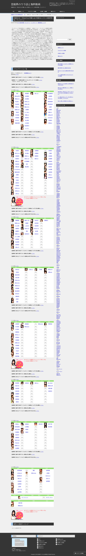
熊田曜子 (36, 155)
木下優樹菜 (27, 161)
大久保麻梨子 (50, 93)
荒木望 (17, 112)
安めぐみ (19, 478)
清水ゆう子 (27, 228)
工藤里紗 (36, 153)
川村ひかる (17, 188)
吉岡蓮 (48, 473)
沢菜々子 (17, 247)
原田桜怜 (17, 399)
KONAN (50, 166)
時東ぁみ (50, 272)
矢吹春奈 (19, 481)
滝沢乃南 (17, 277)
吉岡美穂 (48, 470)
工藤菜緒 (36, 150)
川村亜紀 (17, 185)
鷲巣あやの (20, 505)
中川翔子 (17, 329)
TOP (13, 11)
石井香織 (27, 96)
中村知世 (17, 348)
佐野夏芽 (17, 239)
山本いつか (19, 489)
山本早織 (19, 491)
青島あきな (17, 98)
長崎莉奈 (17, 332)
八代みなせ (19, 473)
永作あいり (17, 334)
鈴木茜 (36, 231)
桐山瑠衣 (27, 166)
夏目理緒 (17, 356)
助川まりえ (36, 228)
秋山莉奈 (17, 104)
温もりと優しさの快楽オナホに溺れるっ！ (65, 101)
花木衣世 (17, 391)
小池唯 (50, 153)
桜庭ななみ (17, 223)
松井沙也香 (17, 429)
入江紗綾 (27, 123)
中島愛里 (17, 340)
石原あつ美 (27, 104)
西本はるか (27, 326)
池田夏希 (27, 93)
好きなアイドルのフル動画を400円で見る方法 (66, 71)
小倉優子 (50, 109)
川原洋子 (17, 182)
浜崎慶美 (17, 393)
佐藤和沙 (17, 228)
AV (18, 22)
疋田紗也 (27, 383)
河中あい (17, 177)
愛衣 (17, 93)
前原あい (17, 424)
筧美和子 (17, 158)
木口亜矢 (27, 153)
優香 (34, 470)
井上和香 (27, 120)
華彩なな (17, 161)
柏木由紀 (17, 164)
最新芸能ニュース (41, 22)
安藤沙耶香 (17, 123)
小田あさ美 (50, 114)
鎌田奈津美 (17, 172)
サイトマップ (72, 0)
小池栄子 (50, 150)
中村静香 (17, 345)
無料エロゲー (53, 11)
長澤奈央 (17, 337)
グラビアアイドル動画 (32, 11)
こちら (17, 74)
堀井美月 (50, 391)
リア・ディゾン (25, 497)
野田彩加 (50, 323)
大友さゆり (50, 98)
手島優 (40, 269)
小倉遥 (50, 106)
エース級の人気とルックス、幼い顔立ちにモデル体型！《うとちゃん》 (65, 98)
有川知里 (17, 114)
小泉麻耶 (50, 158)
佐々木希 (17, 225)
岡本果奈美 (50, 104)
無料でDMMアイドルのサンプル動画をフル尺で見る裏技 (66, 64)
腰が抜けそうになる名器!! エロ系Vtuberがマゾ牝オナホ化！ (66, 84)
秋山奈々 (17, 101)
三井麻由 (27, 426)
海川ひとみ (17, 153)
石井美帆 (27, 98)
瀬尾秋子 (46, 220)
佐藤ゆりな (17, 233)
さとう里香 (17, 236)
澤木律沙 (17, 244)
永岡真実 (17, 323)
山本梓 (19, 486)
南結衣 (26, 432)
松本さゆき (17, 440)
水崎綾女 (27, 424)
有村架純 (17, 117)
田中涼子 (17, 293)
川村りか (17, 193)
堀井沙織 (50, 388)
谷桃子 (17, 299)
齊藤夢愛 (17, 220)
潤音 (27, 231)
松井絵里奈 (17, 426)
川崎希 (17, 174)
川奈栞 (17, 180)
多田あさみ (17, 285)
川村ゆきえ (17, 190)
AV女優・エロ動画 (43, 11)
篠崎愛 (26, 223)
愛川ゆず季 (17, 96)
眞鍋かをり (17, 445)
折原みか (50, 123)
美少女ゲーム (62, 11)
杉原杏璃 (36, 225)
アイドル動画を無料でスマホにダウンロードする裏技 (65, 75)
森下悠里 (50, 426)
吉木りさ (48, 478)
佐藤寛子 (17, 231)
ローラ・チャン (49, 497)
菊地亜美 (27, 150)
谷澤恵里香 (19, 470)
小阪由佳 (50, 161)
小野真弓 (50, 120)
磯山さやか (27, 106)
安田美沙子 (19, 475)
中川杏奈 (17, 326)
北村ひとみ (27, 158)
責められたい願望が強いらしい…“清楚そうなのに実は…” (65, 88)
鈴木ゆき (36, 233)
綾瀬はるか (17, 109)
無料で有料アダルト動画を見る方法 (64, 67)
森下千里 (50, 424)
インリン (27, 128)
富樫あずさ (50, 269)
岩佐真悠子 (27, 125)
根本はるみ (40, 323)
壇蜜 (17, 301)
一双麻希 (27, 109)
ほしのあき (50, 383)
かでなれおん (17, 169)
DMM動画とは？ (27, 73)
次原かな (31, 269)
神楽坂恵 (17, 155)
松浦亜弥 (17, 432)
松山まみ (17, 442)
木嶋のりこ (27, 155)
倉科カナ (36, 158)
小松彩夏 (50, 169)
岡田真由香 (50, 101)
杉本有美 (36, 223)
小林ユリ (50, 174)
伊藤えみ (27, 114)
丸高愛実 (17, 448)
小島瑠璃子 (50, 164)
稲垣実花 (27, 117)
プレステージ (27, 22)
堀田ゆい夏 (50, 385)
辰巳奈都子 (17, 290)
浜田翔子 (17, 396)
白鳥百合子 (27, 233)
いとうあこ (27, 112)
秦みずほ (17, 385)
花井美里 (17, 388)
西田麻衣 (27, 323)
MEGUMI (41, 424)
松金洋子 (17, 434)
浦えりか (36, 93)
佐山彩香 (17, 241)
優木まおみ (33, 473)
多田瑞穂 (17, 288)
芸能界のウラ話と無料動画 (25, 4)
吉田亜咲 (48, 481)
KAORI (17, 150)
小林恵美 (50, 172)
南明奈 (26, 429)
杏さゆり (17, 120)
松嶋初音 (17, 437)
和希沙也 (17, 166)
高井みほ (17, 269)
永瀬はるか (17, 342)
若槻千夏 (20, 502)
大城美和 (50, 96)
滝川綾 (17, 272)
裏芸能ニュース (21, 11)
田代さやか (17, 282)
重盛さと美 (27, 220)
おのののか (50, 117)
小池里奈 (50, 155)
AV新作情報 (21, 22)
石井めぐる (27, 101)
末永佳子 (36, 220)
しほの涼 (27, 225)
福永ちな (36, 383)
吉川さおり (48, 475)
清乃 (27, 164)
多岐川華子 (17, 274)
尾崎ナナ (50, 112)
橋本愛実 (17, 383)
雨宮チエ (17, 106)
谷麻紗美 (17, 296)
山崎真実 (19, 483)
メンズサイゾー (34, 22)
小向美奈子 (50, 177)
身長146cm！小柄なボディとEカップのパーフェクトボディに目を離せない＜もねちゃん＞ (66, 93)
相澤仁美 (58, 111)
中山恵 (17, 350)
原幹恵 (17, 401)
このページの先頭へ (80, 553)
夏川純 (17, 353)
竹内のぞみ (17, 280)
